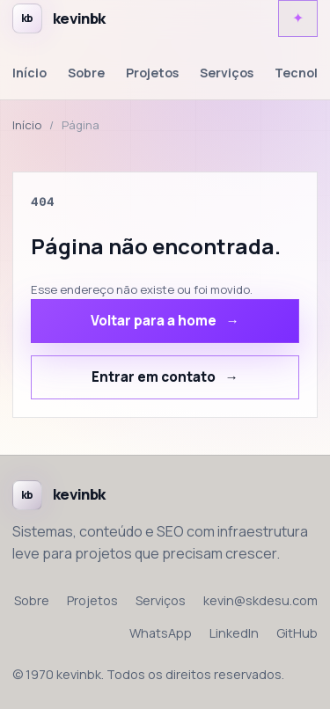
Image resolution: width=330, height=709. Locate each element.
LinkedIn (234, 633)
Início (29, 72)
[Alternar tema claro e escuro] (298, 18)
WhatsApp (160, 633)
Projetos (152, 72)
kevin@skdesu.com (260, 600)
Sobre (86, 72)
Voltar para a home (153, 320)
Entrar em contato (154, 377)
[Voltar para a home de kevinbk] (58, 18)
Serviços (226, 72)
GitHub (297, 633)
